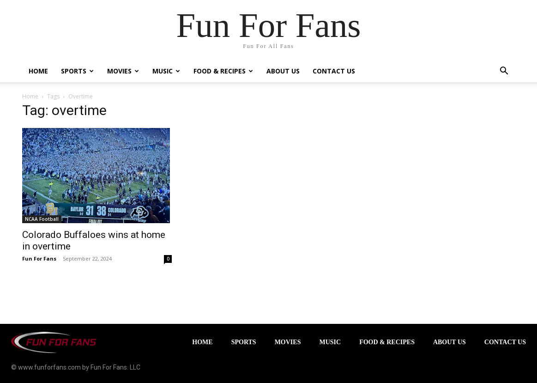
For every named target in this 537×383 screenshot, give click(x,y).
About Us (283, 71)
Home (38, 71)
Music (166, 71)
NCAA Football (42, 219)
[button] (504, 71)
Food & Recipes (223, 71)
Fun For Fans (39, 258)
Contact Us (334, 71)
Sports (77, 71)
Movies (123, 71)
